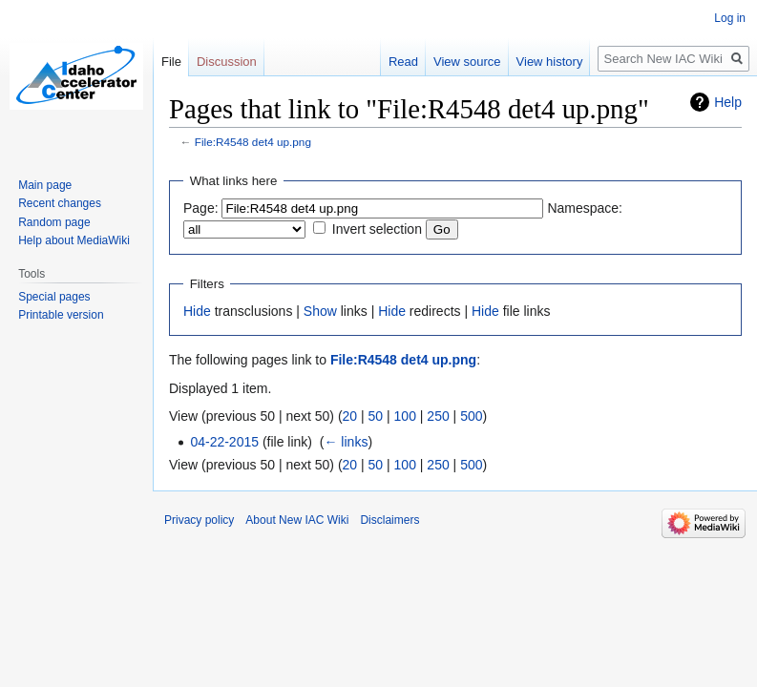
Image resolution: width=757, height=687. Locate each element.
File (171, 61)
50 (376, 416)
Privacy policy (199, 520)
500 (471, 416)
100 (405, 416)
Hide (197, 311)
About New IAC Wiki (296, 520)
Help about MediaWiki (74, 240)
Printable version (60, 315)
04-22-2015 (224, 441)
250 (438, 416)
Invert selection (377, 229)
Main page (45, 185)
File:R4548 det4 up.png (253, 141)
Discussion (227, 61)
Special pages (54, 296)
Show (320, 311)
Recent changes (59, 203)
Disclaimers (389, 520)
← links (346, 441)
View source (467, 61)
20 (350, 416)
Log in (730, 18)
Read (403, 61)
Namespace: (584, 208)
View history (549, 61)
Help (728, 102)
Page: (201, 208)
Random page (54, 222)
